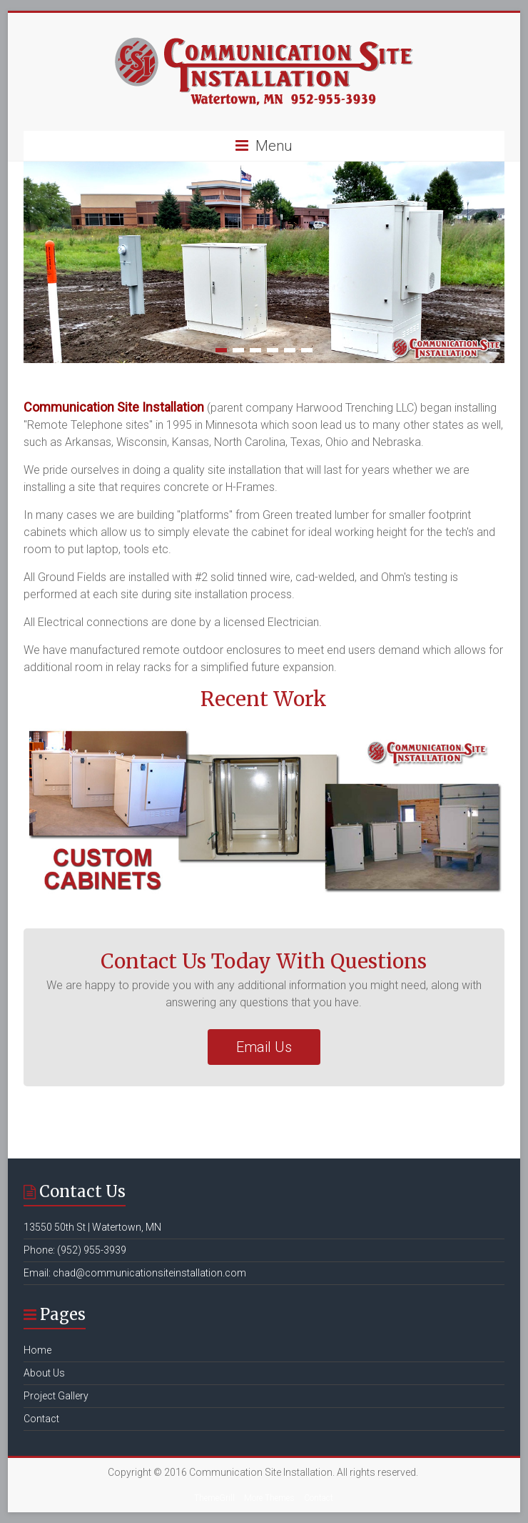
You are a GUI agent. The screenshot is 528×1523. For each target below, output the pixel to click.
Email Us (264, 1047)
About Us (44, 1373)
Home (37, 1350)
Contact (41, 1418)
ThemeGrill (214, 1498)
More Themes (269, 1498)
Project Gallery (56, 1396)
